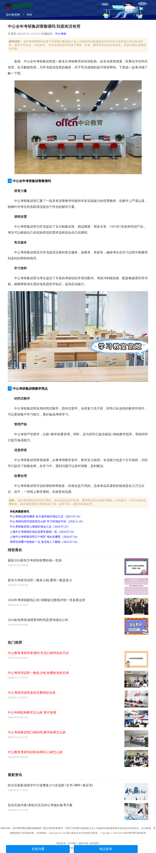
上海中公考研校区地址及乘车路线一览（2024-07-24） (43, 531)
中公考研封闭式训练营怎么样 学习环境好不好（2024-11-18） (47, 521)
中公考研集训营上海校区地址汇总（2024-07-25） (40, 526)
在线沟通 (38, 849)
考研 (29, 14)
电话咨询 (105, 849)
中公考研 (60, 33)
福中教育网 (13, 14)
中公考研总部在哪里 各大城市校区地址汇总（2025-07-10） (46, 516)
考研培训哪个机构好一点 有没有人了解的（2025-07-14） (44, 541)
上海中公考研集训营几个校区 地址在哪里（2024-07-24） (44, 536)
